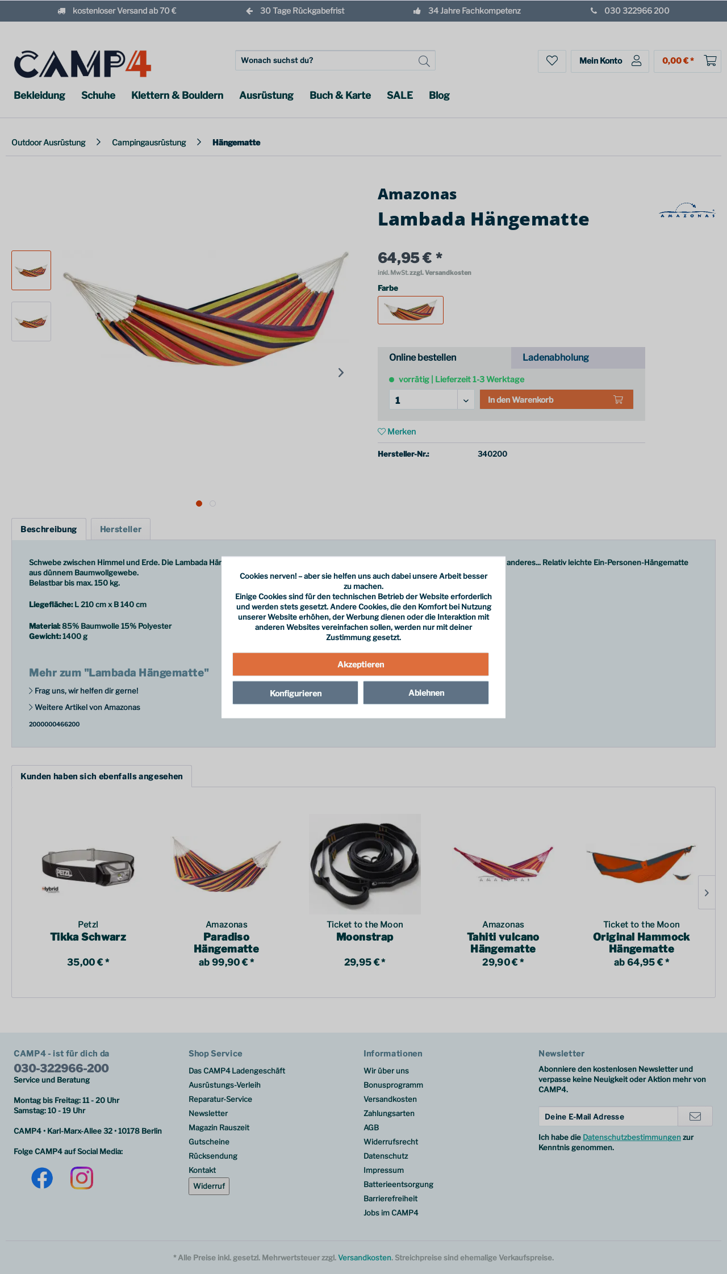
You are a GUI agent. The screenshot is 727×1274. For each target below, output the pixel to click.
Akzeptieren (360, 664)
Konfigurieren (295, 693)
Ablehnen (426, 692)
